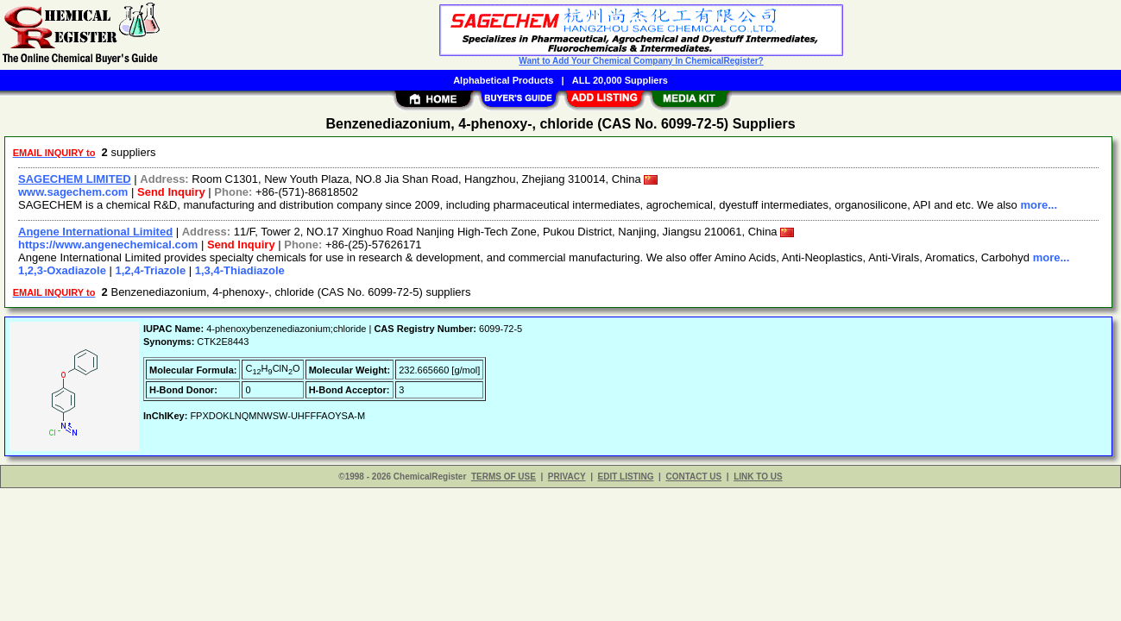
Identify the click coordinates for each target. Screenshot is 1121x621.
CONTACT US (693, 476)
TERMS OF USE (503, 476)
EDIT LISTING (626, 476)
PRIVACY (567, 476)
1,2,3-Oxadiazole (62, 270)
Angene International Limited (95, 231)
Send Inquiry (171, 191)
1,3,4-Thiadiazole (240, 270)
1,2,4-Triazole (151, 270)
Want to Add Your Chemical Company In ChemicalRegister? (641, 61)
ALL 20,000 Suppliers (620, 80)
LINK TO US (758, 476)
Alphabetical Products (503, 80)
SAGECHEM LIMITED (74, 178)
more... (1038, 204)
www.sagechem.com (73, 191)
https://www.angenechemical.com (108, 244)
